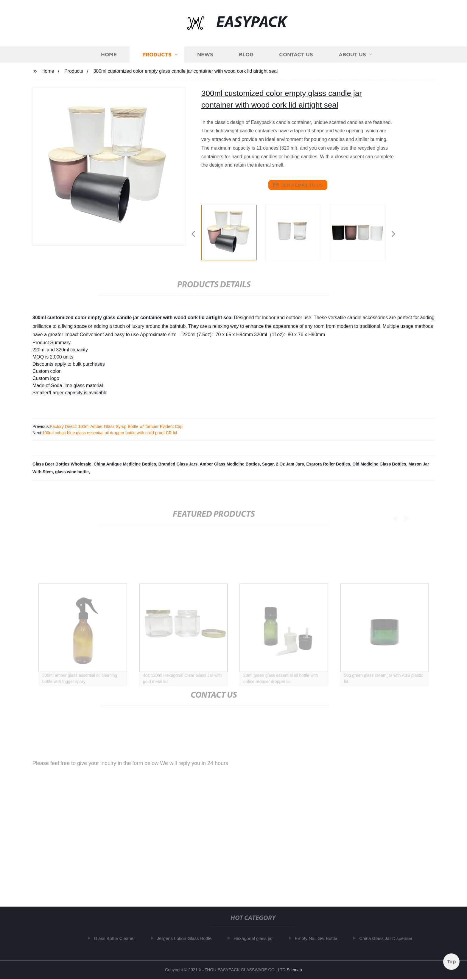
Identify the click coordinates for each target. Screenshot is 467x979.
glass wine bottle (72, 471)
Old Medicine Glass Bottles (379, 464)
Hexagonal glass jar (255, 938)
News (205, 57)
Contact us (296, 57)
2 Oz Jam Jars (290, 464)
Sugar (268, 464)
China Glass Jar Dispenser (388, 938)
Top (451, 961)
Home (109, 57)
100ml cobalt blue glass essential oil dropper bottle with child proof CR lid (109, 432)
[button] (193, 234)
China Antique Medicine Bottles (125, 464)
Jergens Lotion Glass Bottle (187, 938)
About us (352, 57)
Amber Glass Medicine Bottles (230, 464)
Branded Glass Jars (178, 464)
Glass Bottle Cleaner (117, 938)
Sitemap (294, 969)
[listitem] (233, 231)
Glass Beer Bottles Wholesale (61, 464)
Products (157, 57)
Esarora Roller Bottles (328, 464)
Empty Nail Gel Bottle (319, 938)
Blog (246, 57)
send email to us (298, 185)
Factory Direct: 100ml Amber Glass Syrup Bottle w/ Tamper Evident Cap (116, 426)
